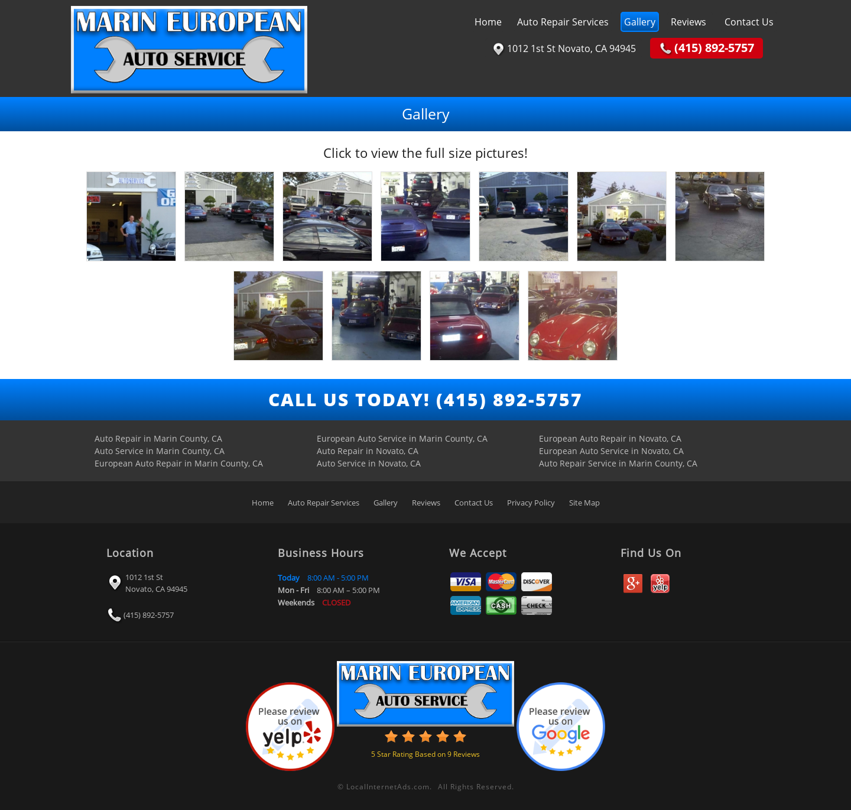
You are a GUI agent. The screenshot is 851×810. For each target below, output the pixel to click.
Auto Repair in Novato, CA (367, 450)
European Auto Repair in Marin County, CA (179, 463)
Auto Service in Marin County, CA (160, 450)
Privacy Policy (531, 502)
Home (488, 21)
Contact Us (749, 21)
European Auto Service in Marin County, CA (402, 438)
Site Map (584, 502)
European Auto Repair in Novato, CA (610, 438)
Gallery (639, 21)
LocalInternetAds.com (388, 787)
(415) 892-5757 (149, 614)
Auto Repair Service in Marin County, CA (618, 463)
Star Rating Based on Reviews (425, 754)
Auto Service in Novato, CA (369, 463)
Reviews (688, 21)
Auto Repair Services (563, 21)
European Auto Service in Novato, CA (611, 450)
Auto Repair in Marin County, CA (158, 438)
